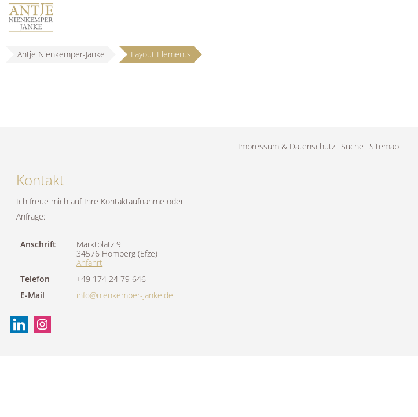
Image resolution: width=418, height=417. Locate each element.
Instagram (42, 324)
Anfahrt (89, 262)
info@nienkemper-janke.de (124, 295)
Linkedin (19, 324)
